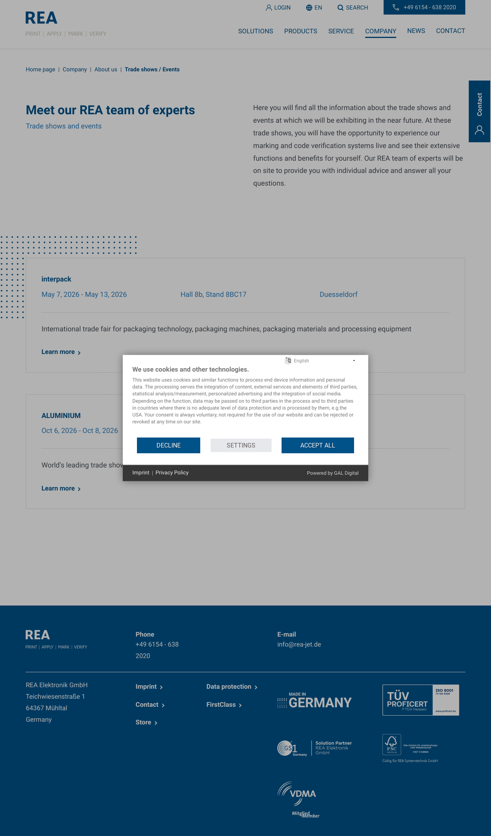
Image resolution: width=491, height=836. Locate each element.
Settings (241, 445)
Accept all (317, 445)
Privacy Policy (171, 473)
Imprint (140, 473)
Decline (169, 445)
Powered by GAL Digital (333, 473)
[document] (245, 401)
